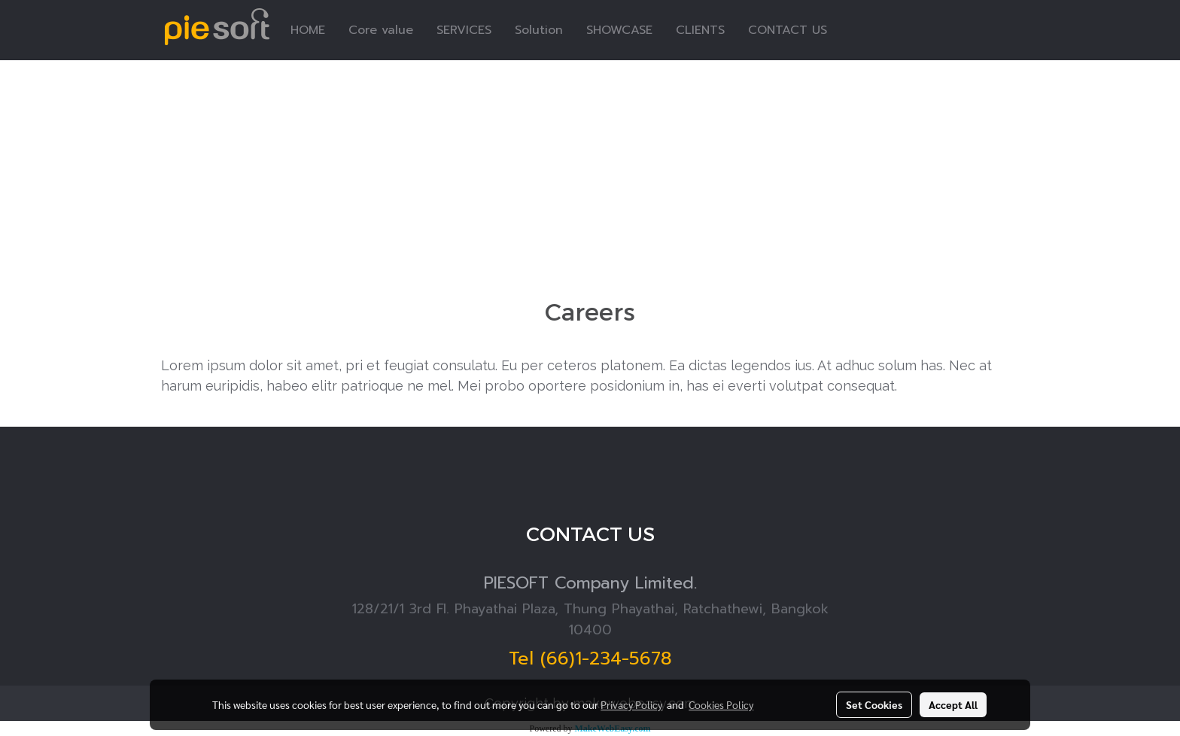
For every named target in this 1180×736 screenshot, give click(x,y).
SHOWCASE (619, 30)
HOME (307, 30)
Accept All (953, 704)
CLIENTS (700, 30)
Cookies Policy (721, 704)
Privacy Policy (631, 704)
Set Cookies (874, 704)
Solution (539, 30)
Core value (380, 30)
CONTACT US (787, 30)
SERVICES (463, 30)
